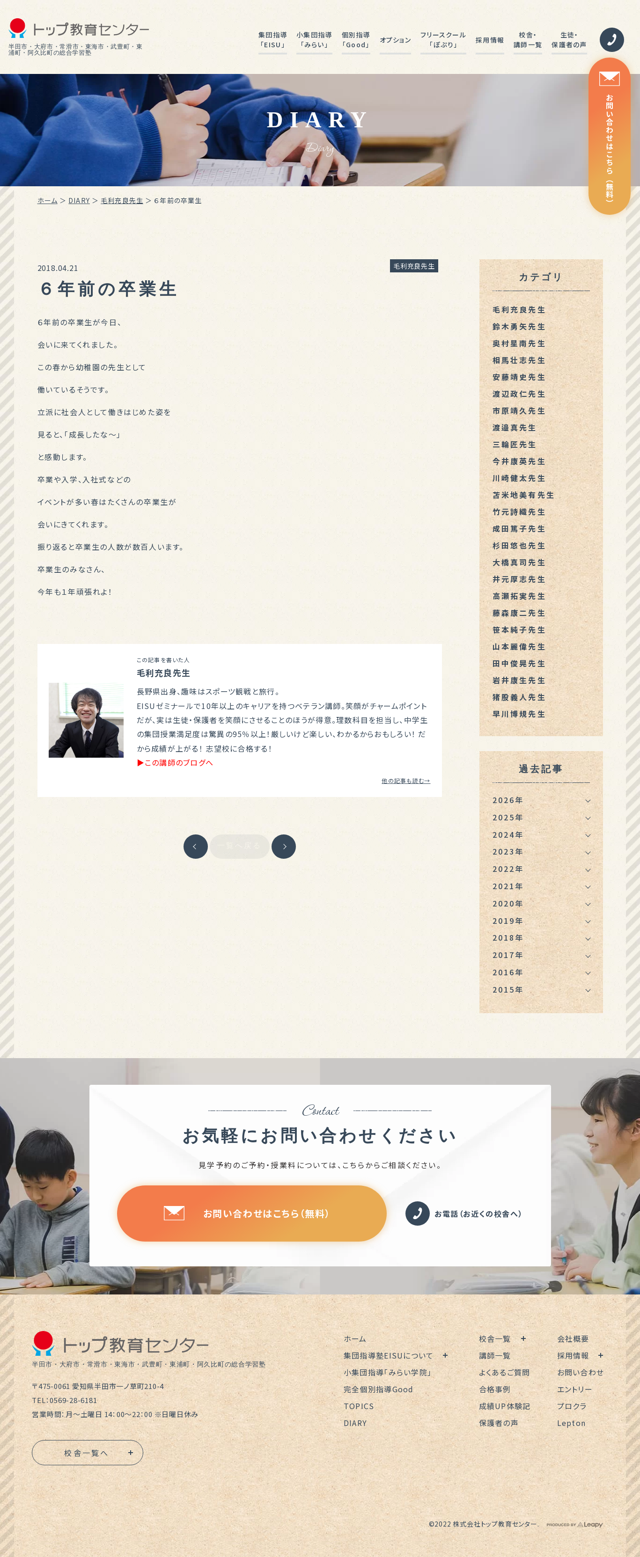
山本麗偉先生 (519, 646)
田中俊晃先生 (519, 663)
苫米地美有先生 (524, 494)
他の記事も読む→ (406, 780)
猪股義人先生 (519, 696)
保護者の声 (499, 1422)
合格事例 (495, 1389)
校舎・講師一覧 (528, 39)
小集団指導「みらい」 (314, 39)
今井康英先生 (519, 461)
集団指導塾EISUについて (389, 1355)
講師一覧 (495, 1355)
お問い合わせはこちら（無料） (609, 139)
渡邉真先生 (515, 427)
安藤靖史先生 (519, 376)
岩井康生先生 (519, 680)
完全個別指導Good (379, 1389)
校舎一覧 (495, 1338)
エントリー (575, 1389)
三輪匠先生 (515, 444)
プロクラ (572, 1405)
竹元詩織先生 (519, 511)
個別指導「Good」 (356, 39)
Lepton (571, 1422)
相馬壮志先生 (519, 359)
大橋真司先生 (519, 562)
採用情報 (490, 39)
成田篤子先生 (519, 528)
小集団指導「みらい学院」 (388, 1372)
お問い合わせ (580, 1372)
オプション (395, 39)
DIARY (79, 200)
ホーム (47, 200)
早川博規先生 (519, 713)
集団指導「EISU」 (272, 39)
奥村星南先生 (519, 343)
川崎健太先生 (519, 477)
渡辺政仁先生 (519, 393)
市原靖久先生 (519, 410)
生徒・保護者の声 (569, 39)
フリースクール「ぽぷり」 (443, 39)
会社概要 (573, 1338)
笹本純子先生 (519, 629)
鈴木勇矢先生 (519, 326)
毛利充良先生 (122, 200)
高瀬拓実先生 (519, 595)
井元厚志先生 (519, 579)
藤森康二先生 (519, 612)
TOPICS (359, 1405)
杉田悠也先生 (519, 545)
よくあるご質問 (504, 1372)
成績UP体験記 (505, 1405)
